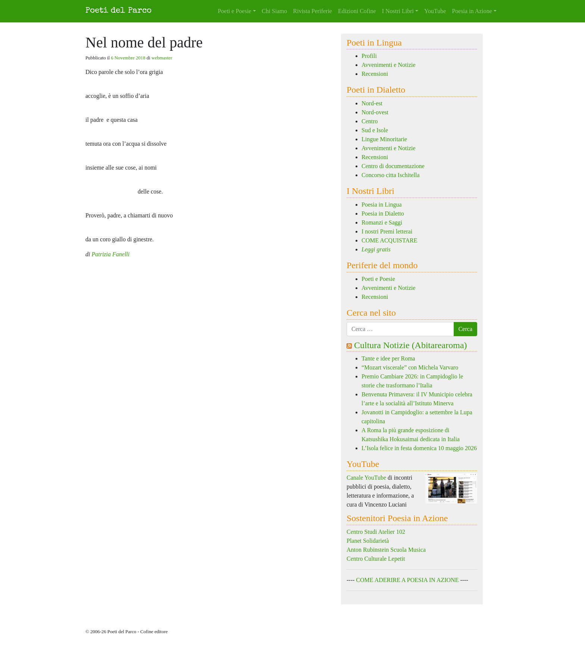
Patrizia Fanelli (110, 254)
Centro (370, 121)
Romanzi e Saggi (382, 222)
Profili (369, 56)
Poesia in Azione (472, 11)
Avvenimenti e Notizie (389, 65)
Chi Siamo (274, 11)
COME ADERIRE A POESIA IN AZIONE (407, 580)
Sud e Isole (375, 130)
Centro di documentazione (393, 166)
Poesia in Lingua (382, 204)
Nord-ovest (375, 112)
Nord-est (372, 103)
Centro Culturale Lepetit (376, 558)
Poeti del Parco (118, 11)
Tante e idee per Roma (388, 358)
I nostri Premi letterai (387, 231)
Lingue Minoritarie (384, 139)
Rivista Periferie (312, 11)
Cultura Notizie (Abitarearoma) (410, 345)
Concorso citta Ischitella (391, 175)
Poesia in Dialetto (383, 213)
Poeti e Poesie (234, 11)
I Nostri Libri (398, 11)
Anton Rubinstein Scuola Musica (386, 550)
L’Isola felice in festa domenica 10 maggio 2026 (419, 448)
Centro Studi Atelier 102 (376, 532)
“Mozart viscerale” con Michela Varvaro (410, 367)
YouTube (435, 11)
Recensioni (375, 74)
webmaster (161, 58)
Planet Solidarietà (368, 541)
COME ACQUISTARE (389, 240)
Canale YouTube (366, 477)
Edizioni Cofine (357, 11)
